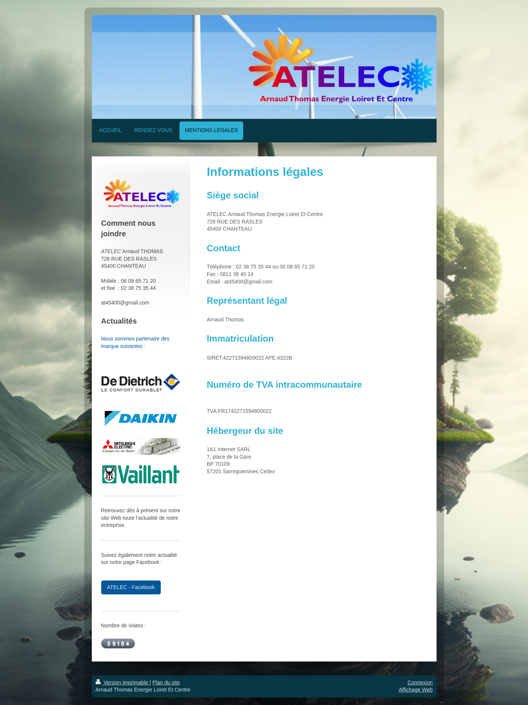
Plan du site (166, 683)
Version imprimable (123, 683)
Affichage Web (416, 690)
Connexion (420, 683)
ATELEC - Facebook (131, 587)
